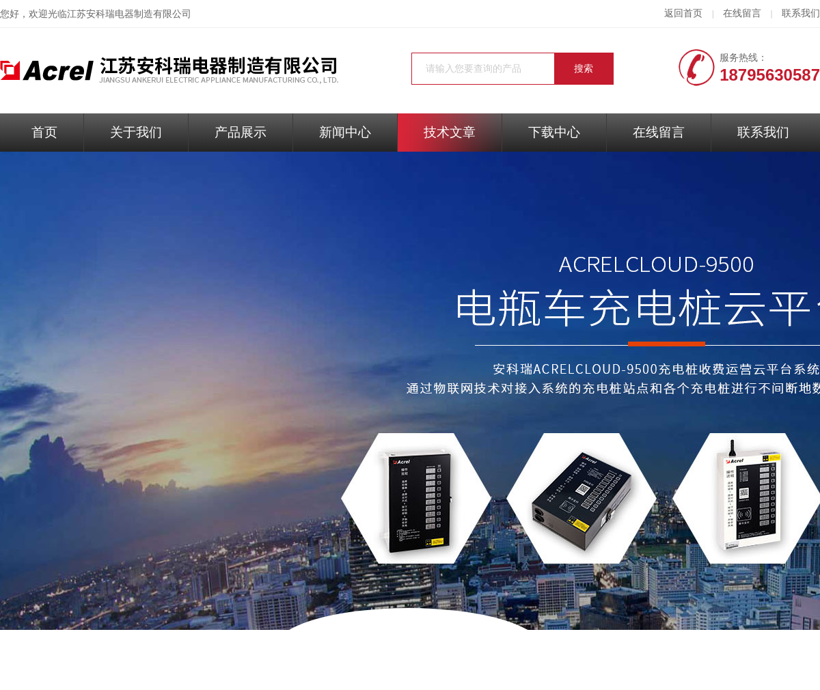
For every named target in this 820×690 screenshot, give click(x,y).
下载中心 (554, 132)
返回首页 (683, 13)
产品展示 (240, 132)
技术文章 (450, 132)
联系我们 (801, 13)
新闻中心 (345, 132)
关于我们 (136, 132)
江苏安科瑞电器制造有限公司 (129, 14)
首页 (44, 132)
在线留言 (742, 13)
